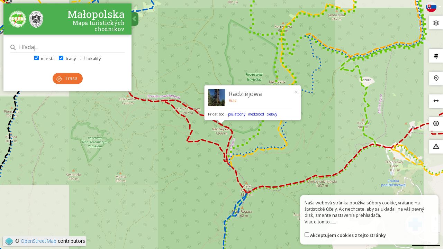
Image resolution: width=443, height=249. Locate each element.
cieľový (272, 114)
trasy (67, 58)
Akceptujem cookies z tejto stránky (348, 235)
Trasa (67, 78)
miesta (44, 58)
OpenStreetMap (38, 241)
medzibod (256, 114)
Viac (233, 100)
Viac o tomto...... (320, 222)
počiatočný (236, 114)
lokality (90, 58)
